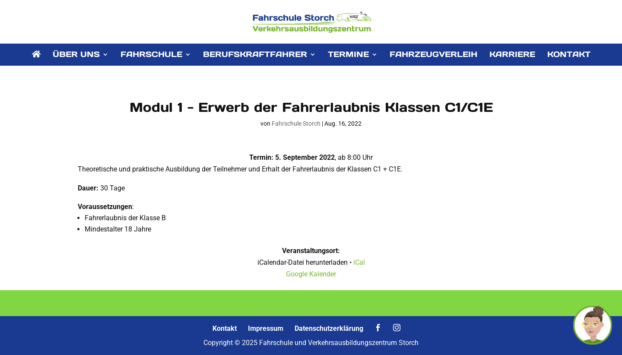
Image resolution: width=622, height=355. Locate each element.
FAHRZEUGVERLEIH (433, 55)
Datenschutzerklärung (329, 328)
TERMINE (348, 55)
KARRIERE (512, 55)
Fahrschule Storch (296, 123)
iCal (359, 262)
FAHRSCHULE (151, 55)
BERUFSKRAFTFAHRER (255, 55)
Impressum (265, 328)
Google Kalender (311, 274)
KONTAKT (568, 55)
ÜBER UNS (76, 55)
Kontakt (225, 328)
